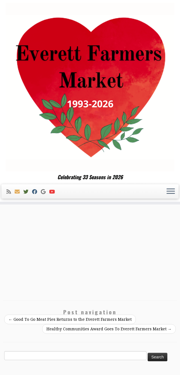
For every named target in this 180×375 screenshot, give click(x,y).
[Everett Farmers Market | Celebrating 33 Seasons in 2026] (90, 87)
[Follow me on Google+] (45, 192)
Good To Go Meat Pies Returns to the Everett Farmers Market (70, 319)
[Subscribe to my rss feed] (10, 192)
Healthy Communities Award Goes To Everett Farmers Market (109, 329)
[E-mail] (19, 192)
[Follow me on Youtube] (53, 192)
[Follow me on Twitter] (27, 192)
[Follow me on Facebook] (36, 192)
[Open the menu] (170, 191)
